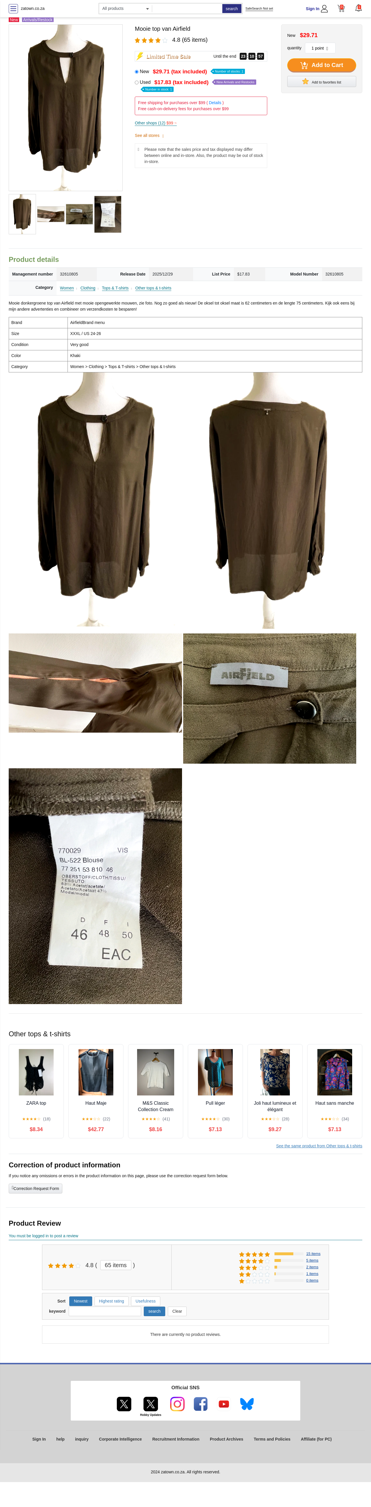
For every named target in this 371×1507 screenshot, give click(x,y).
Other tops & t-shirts (153, 288)
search (232, 8)
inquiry (82, 1439)
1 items (312, 1273)
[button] (358, 8)
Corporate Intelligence (120, 1439)
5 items (312, 1260)
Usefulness (146, 1301)
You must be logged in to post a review (43, 1236)
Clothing (88, 288)
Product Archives (226, 1439)
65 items (116, 1265)
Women (67, 288)
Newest (81, 1301)
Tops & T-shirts (115, 288)
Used (198, 85)
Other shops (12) (156, 123)
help (60, 1439)
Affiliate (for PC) (316, 1439)
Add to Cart (321, 65)
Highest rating (111, 1301)
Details (215, 102)
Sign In (312, 8)
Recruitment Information (175, 1439)
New (192, 71)
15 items (313, 1253)
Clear (177, 1311)
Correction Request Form (35, 1188)
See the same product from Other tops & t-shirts (319, 1146)
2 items (312, 1267)
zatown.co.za (33, 8)
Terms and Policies (272, 1439)
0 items (312, 1280)
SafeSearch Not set (259, 8)
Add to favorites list (321, 81)
